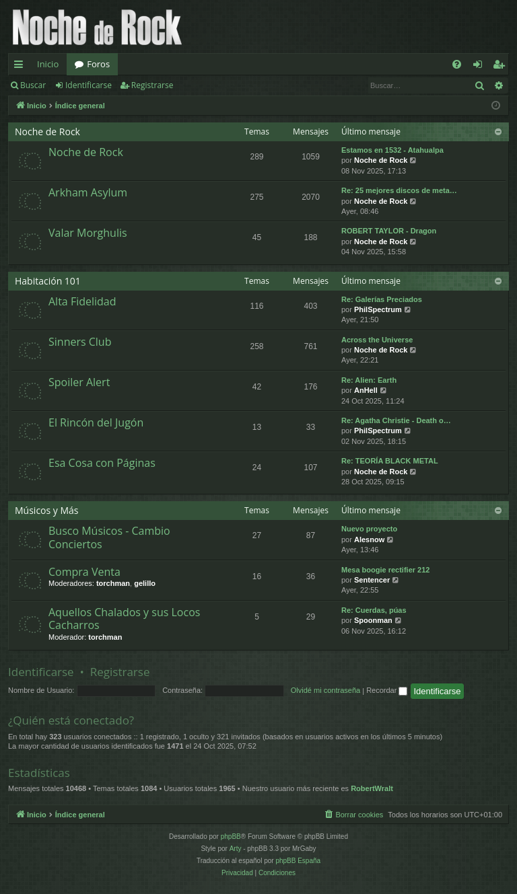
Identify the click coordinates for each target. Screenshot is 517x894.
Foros (98, 64)
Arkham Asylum (87, 192)
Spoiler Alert (79, 382)
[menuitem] (456, 64)
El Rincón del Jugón (95, 422)
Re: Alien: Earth (369, 380)
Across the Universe (377, 340)
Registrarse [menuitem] (501, 66)
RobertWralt (372, 788)
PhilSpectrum (378, 309)
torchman (113, 583)
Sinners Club (79, 341)
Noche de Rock (47, 131)
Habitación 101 (48, 280)
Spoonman (373, 620)
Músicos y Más (47, 510)
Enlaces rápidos (21, 66)
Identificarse (88, 85)
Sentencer (372, 580)
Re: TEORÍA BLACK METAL (389, 461)
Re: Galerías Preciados (381, 299)
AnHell (366, 390)
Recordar (386, 690)
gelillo (145, 583)
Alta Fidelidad (82, 301)
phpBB (231, 836)
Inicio (48, 64)
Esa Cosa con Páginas (102, 462)
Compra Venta (84, 571)
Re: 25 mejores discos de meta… (399, 190)
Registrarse (152, 85)
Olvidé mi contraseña (325, 690)
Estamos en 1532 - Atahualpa (392, 150)
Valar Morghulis (87, 232)
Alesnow (369, 539)
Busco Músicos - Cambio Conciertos (109, 537)
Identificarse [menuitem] (481, 66)
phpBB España (297, 860)
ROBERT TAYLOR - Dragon (388, 231)
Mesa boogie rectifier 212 (385, 570)
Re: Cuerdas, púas (374, 610)
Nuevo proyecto (369, 529)
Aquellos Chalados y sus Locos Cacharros (124, 618)
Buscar (33, 85)
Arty (236, 848)
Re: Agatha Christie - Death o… (396, 420)
